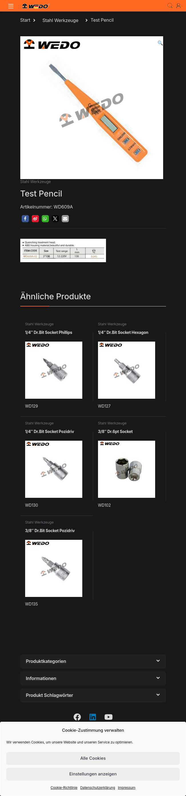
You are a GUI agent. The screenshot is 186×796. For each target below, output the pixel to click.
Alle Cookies (93, 758)
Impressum (126, 787)
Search (170, 6)
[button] (160, 43)
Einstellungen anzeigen (93, 774)
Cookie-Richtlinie (64, 787)
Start (25, 20)
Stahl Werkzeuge (60, 20)
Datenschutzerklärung (97, 787)
